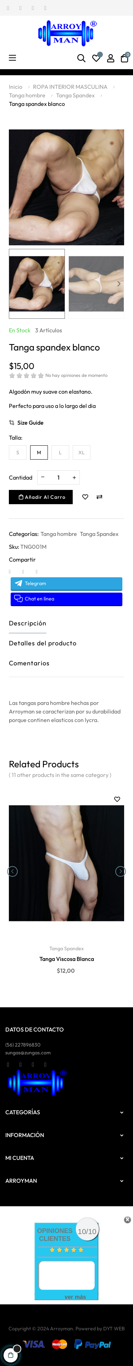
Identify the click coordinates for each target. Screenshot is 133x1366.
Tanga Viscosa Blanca (66, 958)
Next (119, 284)
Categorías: (24, 533)
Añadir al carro (42, 497)
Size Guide (30, 422)
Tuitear (27, 571)
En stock (20, 330)
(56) (22, 1045)
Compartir (14, 571)
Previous (14, 284)
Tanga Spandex (99, 533)
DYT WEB (114, 1328)
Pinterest (41, 571)
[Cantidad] (58, 477)
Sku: (14, 546)
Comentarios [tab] (29, 663)
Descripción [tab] (27, 623)
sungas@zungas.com (28, 1052)
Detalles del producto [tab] (43, 643)
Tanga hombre (58, 533)
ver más (75, 1297)
